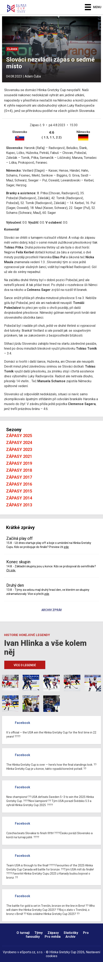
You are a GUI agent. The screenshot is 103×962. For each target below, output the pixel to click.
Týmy (38, 933)
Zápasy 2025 (19, 435)
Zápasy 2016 (19, 484)
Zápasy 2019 (19, 463)
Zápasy (53, 933)
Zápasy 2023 (19, 449)
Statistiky (71, 933)
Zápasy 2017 (19, 477)
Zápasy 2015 (19, 491)
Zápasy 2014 (19, 498)
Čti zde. (11, 570)
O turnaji (23, 933)
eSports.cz (27, 952)
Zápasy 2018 (19, 470)
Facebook (22, 723)
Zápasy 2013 (19, 505)
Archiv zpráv (51, 610)
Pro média (53, 937)
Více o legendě (25, 665)
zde (66, 547)
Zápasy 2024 (19, 442)
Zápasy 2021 (19, 456)
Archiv (70, 937)
